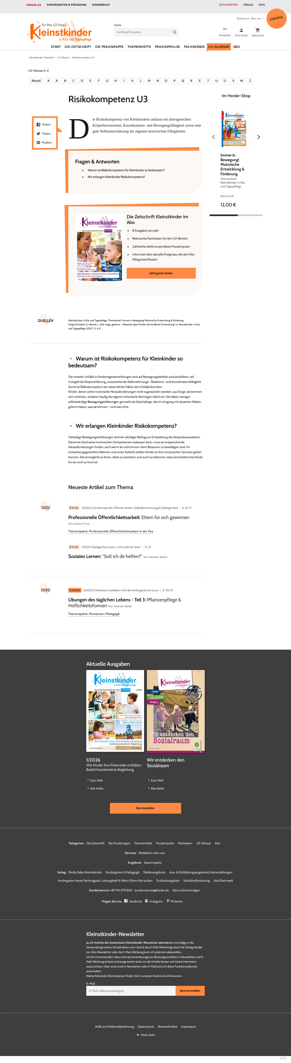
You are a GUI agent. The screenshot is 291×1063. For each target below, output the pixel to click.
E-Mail (90, 980)
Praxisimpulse (167, 43)
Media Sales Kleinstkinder (85, 869)
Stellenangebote (154, 869)
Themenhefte (139, 43)
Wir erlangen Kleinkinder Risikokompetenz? (116, 173)
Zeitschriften (227, 5)
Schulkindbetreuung (196, 877)
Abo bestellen (145, 805)
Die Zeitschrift (78, 43)
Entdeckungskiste (167, 877)
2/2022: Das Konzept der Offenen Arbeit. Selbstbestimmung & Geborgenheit (130, 504)
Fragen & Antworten (98, 158)
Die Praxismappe (109, 43)
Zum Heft (96, 777)
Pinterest (176, 898)
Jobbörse (276, 15)
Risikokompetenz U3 (83, 53)
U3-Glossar (218, 43)
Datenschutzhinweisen (167, 972)
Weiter (259, 133)
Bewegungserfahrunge (102, 398)
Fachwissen (194, 43)
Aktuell (36, 77)
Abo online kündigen (186, 887)
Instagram (156, 898)
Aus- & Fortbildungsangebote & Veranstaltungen (200, 869)
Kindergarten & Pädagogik (67, 5)
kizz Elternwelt (223, 877)
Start (56, 43)
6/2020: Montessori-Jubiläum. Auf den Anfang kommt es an (121, 587)
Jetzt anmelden (190, 987)
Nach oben (148, 1031)
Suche (117, 21)
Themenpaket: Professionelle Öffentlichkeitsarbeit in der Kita (110, 528)
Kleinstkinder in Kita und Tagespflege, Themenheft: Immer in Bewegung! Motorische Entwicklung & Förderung (126, 316)
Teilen (46, 121)
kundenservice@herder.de (152, 887)
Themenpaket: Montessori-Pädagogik (94, 610)
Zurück (214, 133)
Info (261, 5)
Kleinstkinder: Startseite (41, 53)
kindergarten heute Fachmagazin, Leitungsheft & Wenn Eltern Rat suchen (105, 877)
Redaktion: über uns (248, 14)
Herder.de (33, 5)
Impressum (188, 1023)
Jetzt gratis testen (161, 269)
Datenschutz (146, 1023)
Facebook (135, 898)
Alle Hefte (96, 785)
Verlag (247, 5)
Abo (236, 43)
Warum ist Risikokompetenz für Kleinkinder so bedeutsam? (126, 167)
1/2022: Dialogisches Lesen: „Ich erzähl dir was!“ (111, 543)
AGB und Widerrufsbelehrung (114, 1023)
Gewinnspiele (153, 859)
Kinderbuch (101, 5)
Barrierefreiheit (167, 1023)
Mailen (47, 139)
